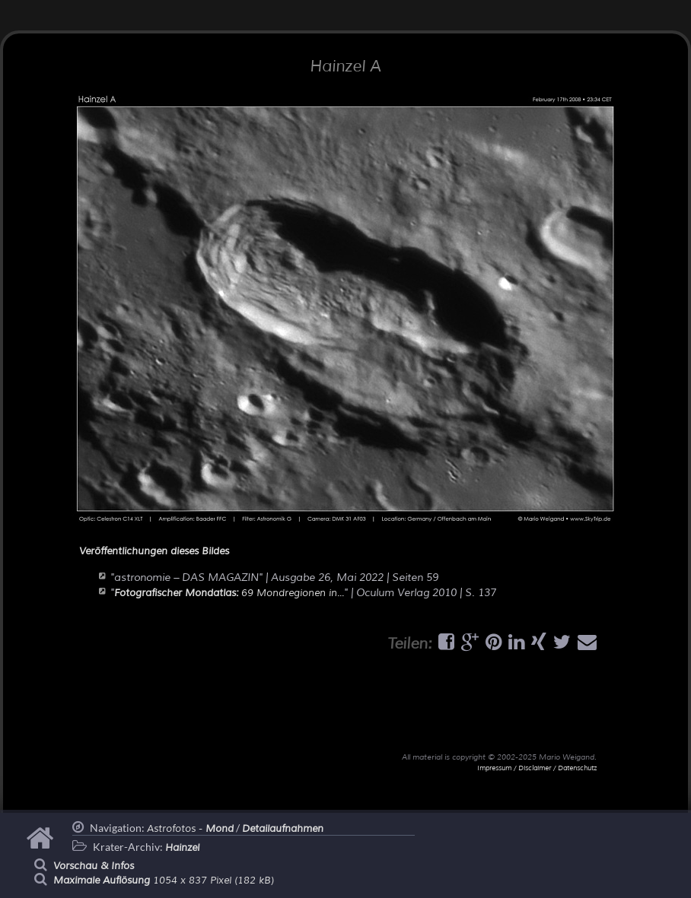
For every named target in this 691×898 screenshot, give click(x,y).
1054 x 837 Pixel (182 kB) (163, 880)
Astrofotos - (190, 829)
